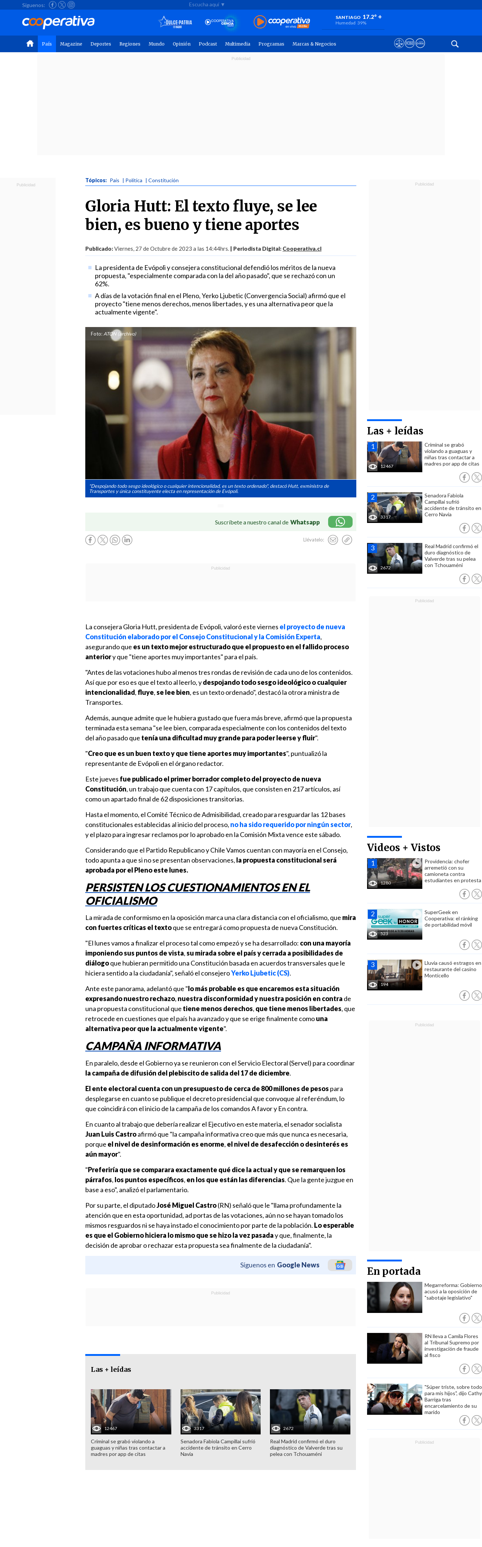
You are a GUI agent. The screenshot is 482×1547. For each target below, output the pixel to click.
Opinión (182, 44)
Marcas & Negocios (314, 44)
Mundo (157, 44)
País (47, 44)
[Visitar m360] (410, 50)
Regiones (130, 44)
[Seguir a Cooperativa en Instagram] (71, 5)
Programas (271, 44)
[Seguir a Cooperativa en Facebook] (52, 5)
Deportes (100, 44)
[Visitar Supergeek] (420, 50)
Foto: (96, 334)
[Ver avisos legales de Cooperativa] (399, 50)
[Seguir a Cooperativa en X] (62, 5)
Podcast (208, 44)
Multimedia (237, 44)
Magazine (71, 44)
